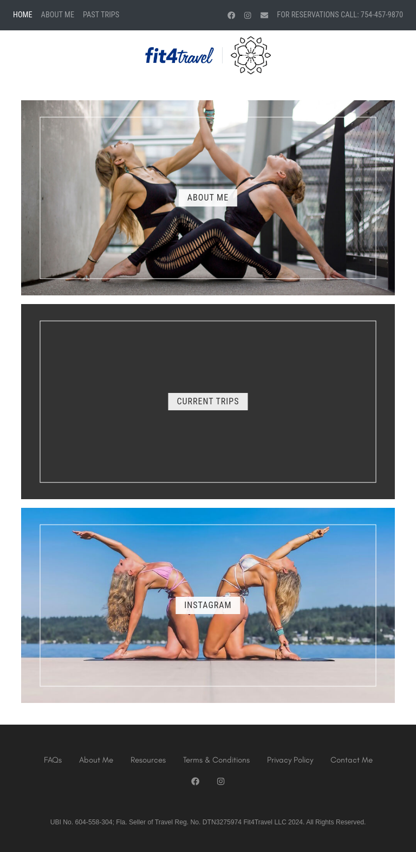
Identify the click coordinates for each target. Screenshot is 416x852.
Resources (148, 760)
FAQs (53, 760)
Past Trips (101, 15)
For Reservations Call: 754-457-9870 (340, 15)
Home (22, 15)
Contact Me (351, 760)
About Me (57, 15)
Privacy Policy (290, 760)
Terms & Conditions (216, 760)
